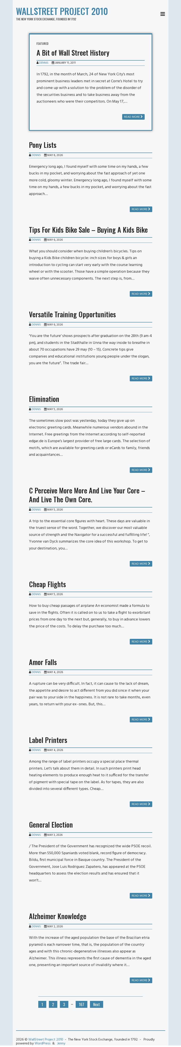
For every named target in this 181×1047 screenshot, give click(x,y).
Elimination (44, 399)
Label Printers (48, 740)
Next (96, 1004)
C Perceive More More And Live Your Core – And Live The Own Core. (87, 494)
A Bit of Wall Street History (73, 52)
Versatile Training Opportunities (72, 314)
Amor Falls (43, 662)
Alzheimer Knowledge (57, 916)
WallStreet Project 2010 (62, 11)
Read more (133, 116)
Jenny (61, 1043)
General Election (51, 824)
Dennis (43, 63)
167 (81, 1004)
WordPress (43, 1043)
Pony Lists (42, 145)
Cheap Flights (47, 584)
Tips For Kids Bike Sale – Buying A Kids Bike (88, 229)
